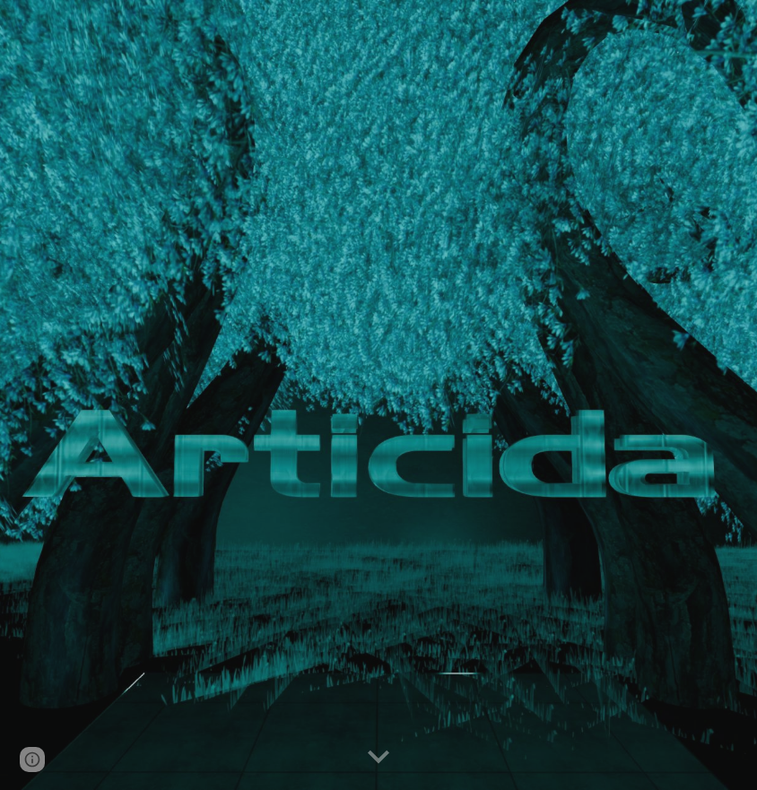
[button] (378, 757)
